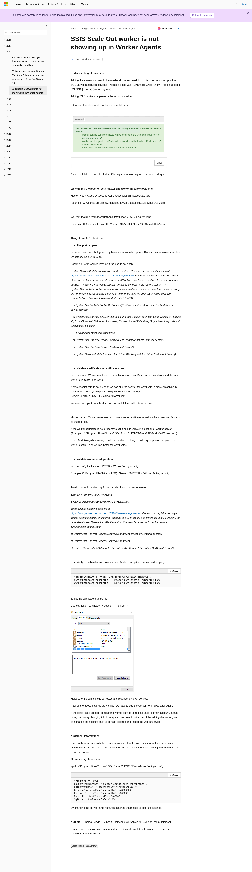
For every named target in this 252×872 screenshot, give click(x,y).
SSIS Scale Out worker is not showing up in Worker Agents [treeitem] (27, 91)
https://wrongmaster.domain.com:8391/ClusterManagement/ (105, 513)
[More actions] (178, 28)
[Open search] (237, 4)
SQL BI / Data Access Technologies (117, 28)
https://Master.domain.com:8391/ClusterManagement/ (101, 275)
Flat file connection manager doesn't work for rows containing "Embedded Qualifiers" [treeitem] (28, 61)
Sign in (244, 4)
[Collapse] (46, 26)
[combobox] (25, 32)
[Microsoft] (6, 4)
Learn (74, 28)
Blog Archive (88, 28)
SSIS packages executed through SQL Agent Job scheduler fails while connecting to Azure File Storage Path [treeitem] (29, 77)
